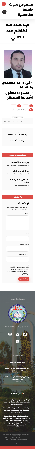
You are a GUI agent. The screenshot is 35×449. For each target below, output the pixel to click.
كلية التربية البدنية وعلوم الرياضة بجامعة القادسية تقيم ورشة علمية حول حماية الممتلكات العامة (16, 402)
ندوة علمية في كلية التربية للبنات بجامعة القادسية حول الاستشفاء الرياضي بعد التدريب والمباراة (16, 410)
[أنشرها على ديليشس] (13, 121)
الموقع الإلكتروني (23, 254)
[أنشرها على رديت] (17, 121)
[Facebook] (25, 334)
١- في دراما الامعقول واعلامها (17, 85)
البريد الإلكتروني (23, 244)
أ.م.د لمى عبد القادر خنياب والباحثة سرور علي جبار (17, 369)
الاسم (27, 234)
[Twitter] (17, 334)
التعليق (26, 213)
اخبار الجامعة (16, 393)
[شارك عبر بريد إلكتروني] (5, 121)
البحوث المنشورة (23, 165)
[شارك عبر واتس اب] (9, 121)
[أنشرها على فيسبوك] (30, 121)
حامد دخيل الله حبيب (17, 362)
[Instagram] (10, 334)
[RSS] (17, 341)
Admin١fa (25, 106)
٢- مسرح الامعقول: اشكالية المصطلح (18, 95)
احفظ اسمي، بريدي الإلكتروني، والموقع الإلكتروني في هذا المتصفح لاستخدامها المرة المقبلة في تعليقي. (18, 270)
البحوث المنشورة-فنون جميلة (20, 110)
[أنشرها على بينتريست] (21, 121)
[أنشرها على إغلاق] (26, 121)
